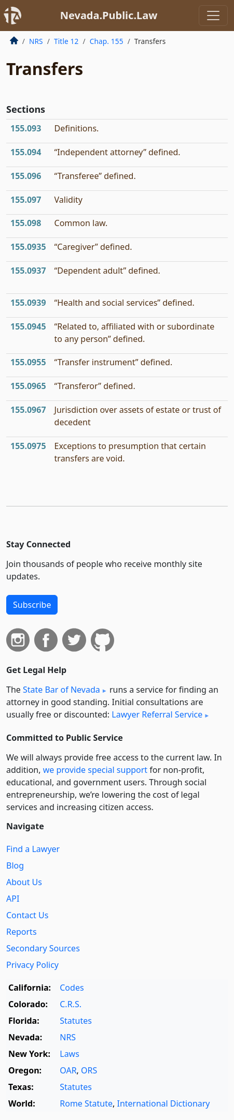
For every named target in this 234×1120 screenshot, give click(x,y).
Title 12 (66, 41)
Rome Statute (86, 1103)
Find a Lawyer (33, 849)
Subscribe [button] (32, 604)
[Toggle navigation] (213, 15)
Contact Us (27, 915)
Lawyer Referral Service (157, 714)
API (12, 898)
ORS (89, 1070)
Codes (72, 987)
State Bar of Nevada (61, 689)
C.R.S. (70, 1004)
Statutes (76, 1020)
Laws (69, 1053)
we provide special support (95, 769)
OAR (68, 1070)
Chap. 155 (106, 41)
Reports (21, 931)
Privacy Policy (32, 964)
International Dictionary (163, 1103)
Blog (15, 865)
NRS (36, 41)
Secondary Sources (43, 948)
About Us (24, 882)
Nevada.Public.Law (109, 15)
